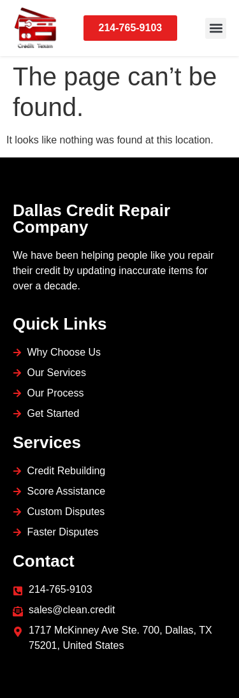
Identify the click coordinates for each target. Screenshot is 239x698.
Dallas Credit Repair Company (91, 218)
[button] (215, 28)
